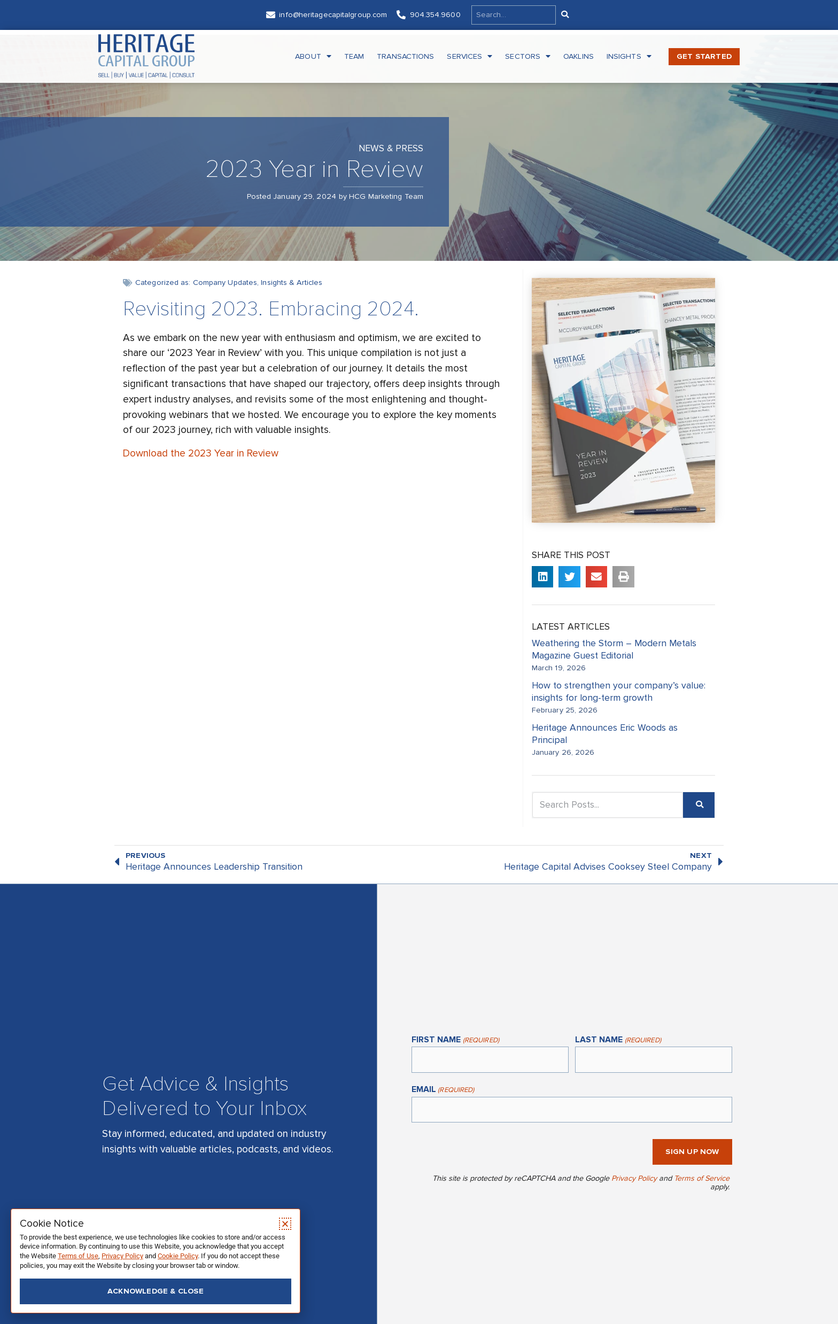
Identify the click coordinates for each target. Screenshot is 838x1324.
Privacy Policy (634, 1178)
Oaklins (578, 56)
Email (443, 1090)
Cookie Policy (178, 1256)
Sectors (527, 56)
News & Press (391, 148)
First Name (455, 1040)
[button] (543, 577)
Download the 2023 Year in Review (200, 453)
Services (469, 56)
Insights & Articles (291, 282)
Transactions (405, 56)
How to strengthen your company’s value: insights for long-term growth (618, 691)
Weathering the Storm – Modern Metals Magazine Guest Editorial (614, 649)
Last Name (618, 1040)
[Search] (564, 15)
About (313, 56)
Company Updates (225, 282)
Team (354, 56)
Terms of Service (702, 1178)
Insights (629, 56)
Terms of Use (78, 1256)
